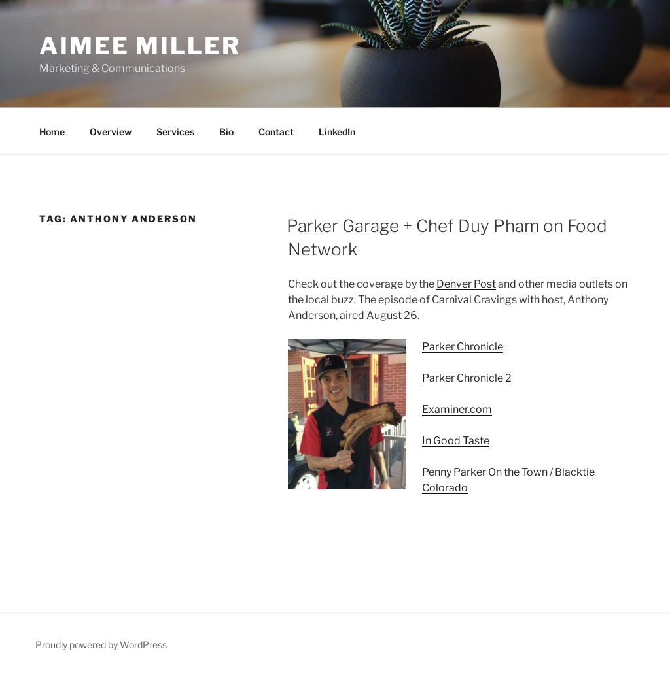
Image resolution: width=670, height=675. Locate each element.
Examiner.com (457, 409)
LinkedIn (337, 131)
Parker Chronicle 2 (467, 378)
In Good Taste (455, 441)
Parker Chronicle (462, 346)
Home (52, 131)
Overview (111, 131)
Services (175, 131)
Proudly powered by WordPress (101, 644)
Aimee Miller (140, 45)
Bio (226, 131)
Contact (276, 131)
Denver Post (466, 284)
